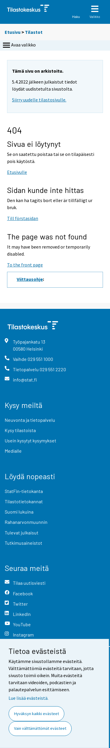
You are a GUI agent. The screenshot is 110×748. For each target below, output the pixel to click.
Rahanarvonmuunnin (26, 522)
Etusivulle (17, 172)
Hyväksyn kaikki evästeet (36, 713)
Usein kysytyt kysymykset (30, 440)
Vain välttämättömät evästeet (40, 728)
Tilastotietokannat (24, 501)
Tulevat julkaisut (21, 532)
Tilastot (34, 32)
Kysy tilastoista (20, 430)
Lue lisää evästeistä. (28, 698)
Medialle (13, 451)
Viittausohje (30, 279)
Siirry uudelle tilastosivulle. (39, 100)
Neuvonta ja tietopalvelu (30, 420)
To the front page (25, 265)
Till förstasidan (22, 218)
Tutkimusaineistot (23, 543)
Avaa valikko (19, 45)
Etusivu (13, 32)
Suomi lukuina (19, 511)
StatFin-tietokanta (24, 491)
